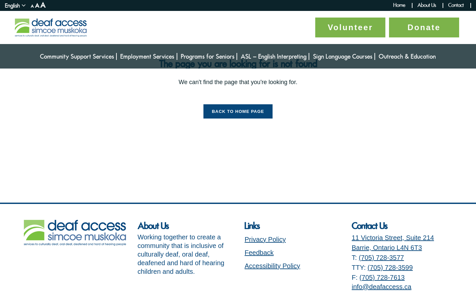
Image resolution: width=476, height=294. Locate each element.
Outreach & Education (407, 56)
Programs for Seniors (208, 56)
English (12, 5)
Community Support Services (77, 56)
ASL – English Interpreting (274, 56)
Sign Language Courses (342, 56)
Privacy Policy (264, 239)
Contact (456, 5)
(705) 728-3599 (390, 267)
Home (399, 5)
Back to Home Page (238, 111)
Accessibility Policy (272, 266)
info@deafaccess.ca (381, 286)
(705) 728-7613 (382, 277)
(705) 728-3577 (381, 257)
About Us (426, 5)
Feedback (259, 252)
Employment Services (147, 56)
